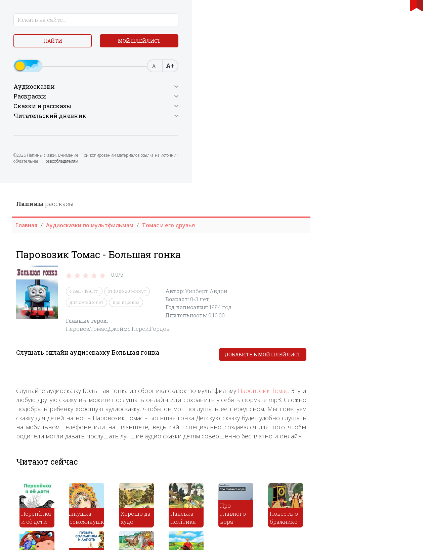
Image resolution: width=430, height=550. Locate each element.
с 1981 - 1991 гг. (191, 108)
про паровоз (233, 119)
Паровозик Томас (370, 208)
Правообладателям (34, 189)
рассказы (152, 20)
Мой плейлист (54, 59)
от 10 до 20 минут (234, 108)
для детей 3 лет (194, 119)
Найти (53, 43)
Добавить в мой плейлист (370, 171)
